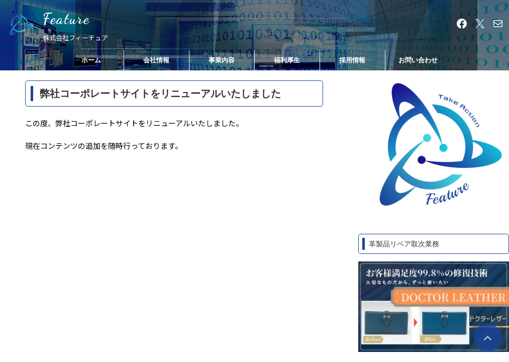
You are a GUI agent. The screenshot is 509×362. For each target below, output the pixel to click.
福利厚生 (287, 60)
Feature (66, 19)
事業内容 (222, 60)
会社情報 (156, 60)
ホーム (91, 60)
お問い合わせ (418, 60)
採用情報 (352, 60)
